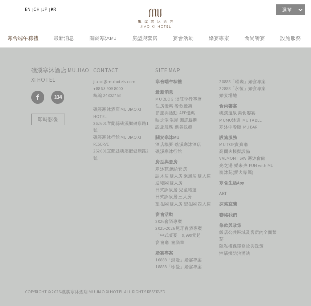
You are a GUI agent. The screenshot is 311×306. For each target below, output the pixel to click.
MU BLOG (164, 99)
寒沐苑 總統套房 (171, 169)
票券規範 (183, 127)
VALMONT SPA (232, 158)
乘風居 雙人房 (197, 176)
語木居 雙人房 (169, 176)
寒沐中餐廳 (230, 127)
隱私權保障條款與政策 (241, 246)
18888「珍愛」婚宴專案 (178, 266)
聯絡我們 (228, 214)
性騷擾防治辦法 (234, 253)
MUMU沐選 (230, 120)
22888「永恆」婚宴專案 (242, 88)
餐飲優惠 (183, 106)
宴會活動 (183, 38)
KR (53, 9)
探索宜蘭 (228, 204)
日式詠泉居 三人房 (173, 196)
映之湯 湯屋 (166, 120)
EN (27, 9)
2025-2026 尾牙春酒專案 (178, 228)
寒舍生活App (231, 182)
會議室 (177, 242)
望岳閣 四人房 (197, 204)
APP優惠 (187, 112)
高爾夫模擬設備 (234, 151)
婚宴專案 (219, 38)
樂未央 (240, 165)
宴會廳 (162, 242)
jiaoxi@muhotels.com (114, 81)
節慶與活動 (166, 112)
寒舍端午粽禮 (23, 38)
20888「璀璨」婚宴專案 (242, 81)
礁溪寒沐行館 (168, 151)
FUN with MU (261, 165)
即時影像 (48, 119)
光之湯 (225, 165)
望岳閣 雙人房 (169, 204)
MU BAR (250, 127)
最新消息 (64, 38)
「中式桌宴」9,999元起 (178, 235)
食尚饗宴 (255, 38)
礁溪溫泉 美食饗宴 (237, 112)
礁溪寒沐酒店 (188, 144)
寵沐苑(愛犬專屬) (236, 172)
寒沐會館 (257, 158)
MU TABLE (252, 120)
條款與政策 (230, 225)
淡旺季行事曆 (188, 99)
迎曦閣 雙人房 (169, 182)
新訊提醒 (189, 120)
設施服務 (290, 38)
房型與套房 (145, 38)
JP (45, 9)
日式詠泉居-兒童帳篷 (176, 189)
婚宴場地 (228, 95)
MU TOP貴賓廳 (233, 144)
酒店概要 (164, 144)
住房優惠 (164, 106)
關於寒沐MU (103, 38)
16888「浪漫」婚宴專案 (178, 259)
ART (222, 193)
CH (36, 9)
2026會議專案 (168, 221)
